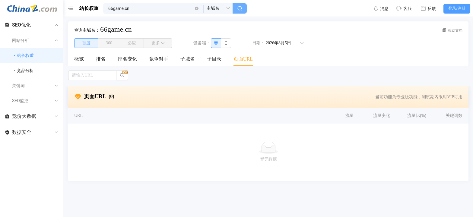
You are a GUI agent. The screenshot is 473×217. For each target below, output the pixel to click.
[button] (196, 8)
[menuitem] (79, 59)
